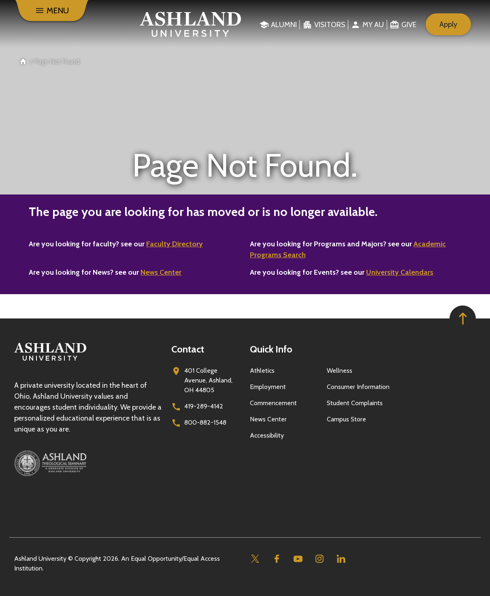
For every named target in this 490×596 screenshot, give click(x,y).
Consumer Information (358, 387)
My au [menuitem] (373, 24)
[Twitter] (255, 559)
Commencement (273, 403)
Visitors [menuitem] (329, 24)
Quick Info (271, 349)
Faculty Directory (174, 243)
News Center (161, 272)
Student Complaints (355, 403)
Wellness (339, 370)
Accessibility (267, 435)
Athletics (262, 370)
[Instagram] (319, 559)
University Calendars (399, 272)
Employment (268, 387)
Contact (187, 349)
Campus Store (346, 419)
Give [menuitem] (408, 24)
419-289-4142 (203, 406)
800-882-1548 (205, 422)
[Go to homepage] (50, 361)
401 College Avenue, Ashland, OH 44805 (208, 380)
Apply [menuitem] (448, 24)
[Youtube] (298, 559)
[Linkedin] (341, 559)
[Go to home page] (190, 24)
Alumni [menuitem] (284, 24)
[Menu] (52, 10)
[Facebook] (276, 559)
